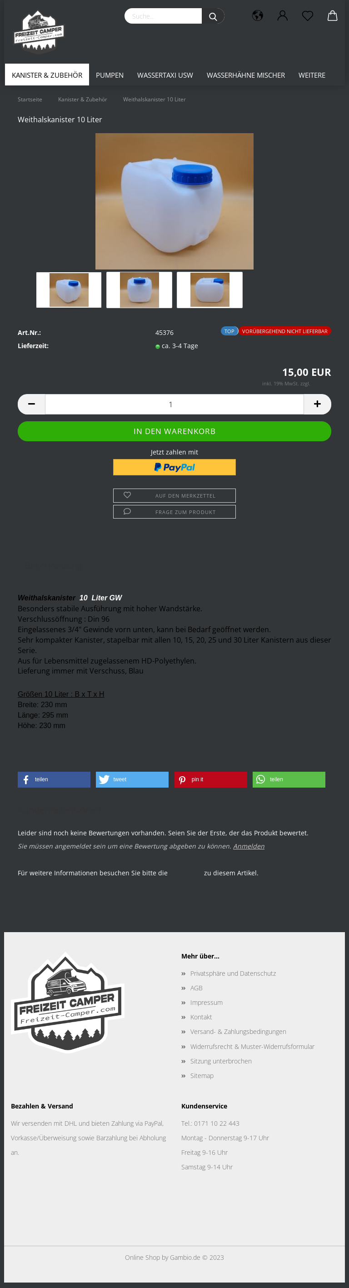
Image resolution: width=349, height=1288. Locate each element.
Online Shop (142, 1262)
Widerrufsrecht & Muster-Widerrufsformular (252, 1052)
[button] (54, 785)
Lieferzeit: (33, 351)
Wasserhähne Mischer (246, 75)
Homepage (186, 878)
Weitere (312, 75)
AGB (196, 993)
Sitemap (202, 1081)
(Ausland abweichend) (226, 351)
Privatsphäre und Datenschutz (233, 978)
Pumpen (110, 75)
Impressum (206, 1007)
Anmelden (248, 851)
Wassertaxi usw (165, 75)
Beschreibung (53, 571)
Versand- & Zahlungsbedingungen (238, 1037)
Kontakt (201, 1022)
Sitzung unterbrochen (221, 1066)
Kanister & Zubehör (47, 75)
